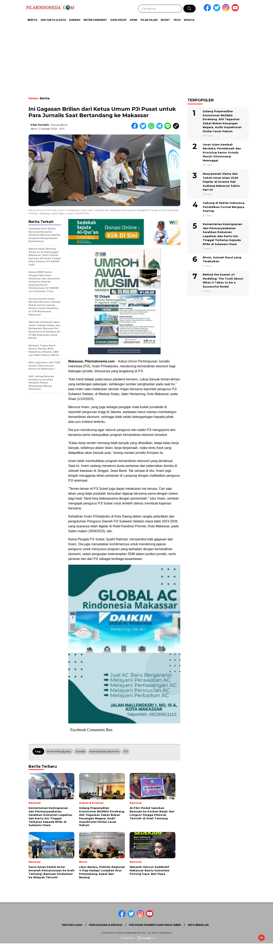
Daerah (74, 19)
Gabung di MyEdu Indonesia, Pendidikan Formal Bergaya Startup (224, 206)
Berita (32, 19)
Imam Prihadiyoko (59, 751)
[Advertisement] (126, 57)
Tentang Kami (71, 924)
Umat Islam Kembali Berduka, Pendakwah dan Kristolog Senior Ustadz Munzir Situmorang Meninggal (222, 152)
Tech (177, 19)
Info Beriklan (198, 924)
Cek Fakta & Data (53, 19)
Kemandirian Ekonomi (104, 751)
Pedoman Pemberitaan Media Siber (155, 924)
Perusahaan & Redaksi (105, 924)
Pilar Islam (149, 19)
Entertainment (95, 19)
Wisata (189, 19)
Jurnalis (80, 751)
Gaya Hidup (118, 19)
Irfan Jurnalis (40, 124)
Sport (165, 19)
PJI (126, 751)
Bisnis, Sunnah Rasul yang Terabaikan (222, 259)
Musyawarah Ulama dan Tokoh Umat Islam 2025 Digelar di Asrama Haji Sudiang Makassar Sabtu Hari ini (221, 181)
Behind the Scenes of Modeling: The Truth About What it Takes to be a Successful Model (223, 280)
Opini (133, 19)
